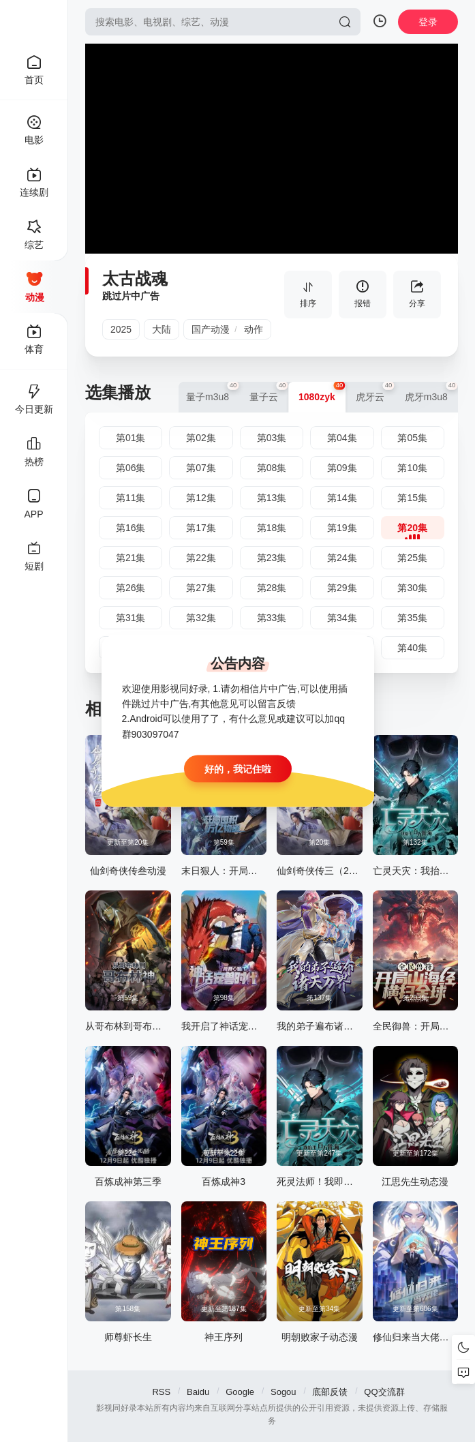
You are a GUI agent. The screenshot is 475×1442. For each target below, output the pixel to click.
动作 (253, 329)
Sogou (283, 1392)
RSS (161, 1392)
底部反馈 (330, 1392)
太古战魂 (135, 278)
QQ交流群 (384, 1392)
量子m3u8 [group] (212, 392)
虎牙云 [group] (375, 392)
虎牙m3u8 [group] (431, 392)
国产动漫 (210, 329)
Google (240, 1392)
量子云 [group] (268, 392)
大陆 (161, 329)
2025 (121, 329)
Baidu (198, 1392)
